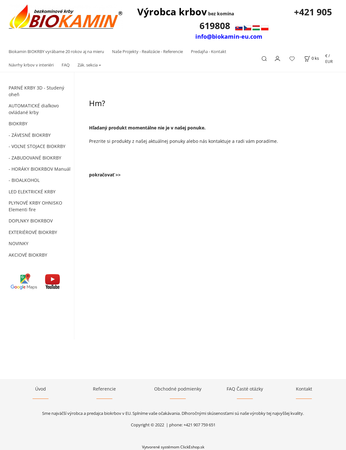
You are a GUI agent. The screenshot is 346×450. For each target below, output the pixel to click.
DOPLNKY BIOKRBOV (31, 221)
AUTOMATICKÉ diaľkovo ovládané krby (34, 109)
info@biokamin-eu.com (228, 36)
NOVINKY (18, 243)
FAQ (66, 65)
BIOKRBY (18, 123)
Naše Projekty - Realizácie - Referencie (147, 51)
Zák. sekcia (88, 65)
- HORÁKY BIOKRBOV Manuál (40, 169)
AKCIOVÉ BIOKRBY (28, 255)
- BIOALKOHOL (24, 180)
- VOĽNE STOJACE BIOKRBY (37, 146)
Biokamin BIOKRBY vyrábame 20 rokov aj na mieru (56, 51)
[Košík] (311, 58)
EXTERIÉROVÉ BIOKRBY (33, 232)
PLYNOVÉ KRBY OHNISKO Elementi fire (35, 206)
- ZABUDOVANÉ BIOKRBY (35, 158)
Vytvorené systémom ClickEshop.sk (173, 446)
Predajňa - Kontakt (208, 51)
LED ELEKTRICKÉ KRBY (32, 192)
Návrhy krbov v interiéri (31, 65)
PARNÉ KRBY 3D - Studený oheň (36, 91)
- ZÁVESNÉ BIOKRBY (30, 135)
